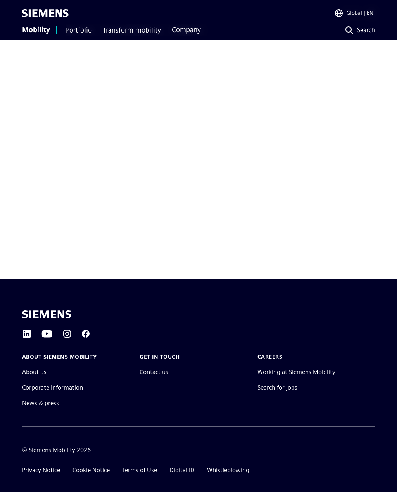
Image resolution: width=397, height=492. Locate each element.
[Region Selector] (353, 13)
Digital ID (182, 470)
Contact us (154, 372)
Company (186, 30)
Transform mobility (132, 30)
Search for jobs (277, 387)
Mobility (36, 30)
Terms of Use (139, 470)
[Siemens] (45, 13)
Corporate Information (52, 387)
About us (34, 372)
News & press (40, 403)
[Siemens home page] (46, 314)
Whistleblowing (228, 470)
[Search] (358, 30)
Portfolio (79, 30)
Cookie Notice (91, 470)
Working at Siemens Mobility (296, 372)
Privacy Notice (41, 470)
